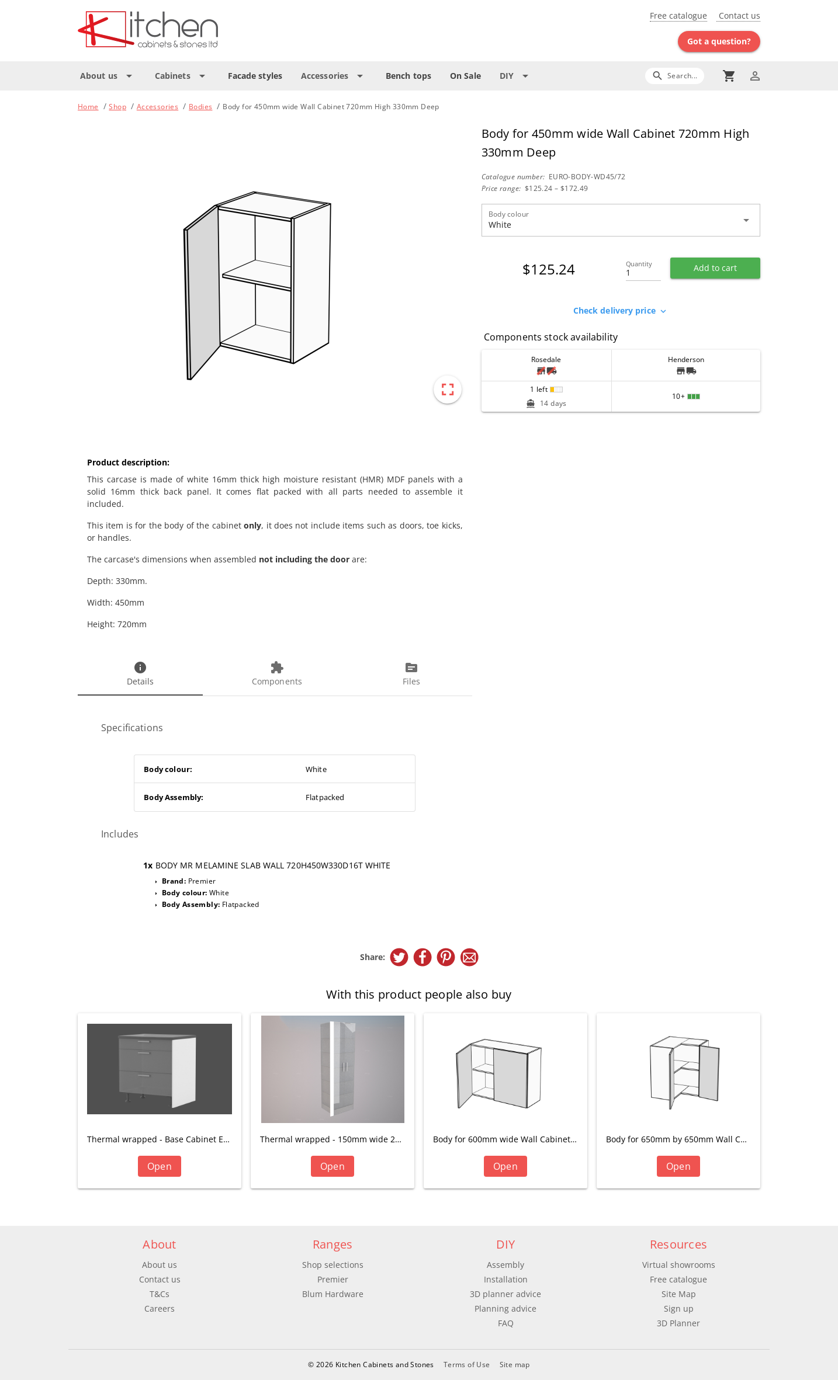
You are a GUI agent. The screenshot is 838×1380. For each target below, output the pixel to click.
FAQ (506, 1323)
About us (159, 1264)
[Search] (674, 76)
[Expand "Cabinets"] (182, 76)
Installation (506, 1279)
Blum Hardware (332, 1293)
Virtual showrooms (678, 1264)
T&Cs (159, 1293)
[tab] (140, 674)
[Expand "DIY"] (516, 76)
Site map (515, 1364)
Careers (159, 1308)
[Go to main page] (190, 31)
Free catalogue (678, 15)
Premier (332, 1279)
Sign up (679, 1308)
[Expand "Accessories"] (334, 76)
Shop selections (332, 1264)
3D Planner (678, 1323)
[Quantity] (643, 269)
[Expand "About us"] (108, 76)
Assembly (505, 1264)
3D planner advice (505, 1293)
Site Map (679, 1293)
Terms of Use (467, 1364)
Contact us (738, 15)
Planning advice (505, 1308)
